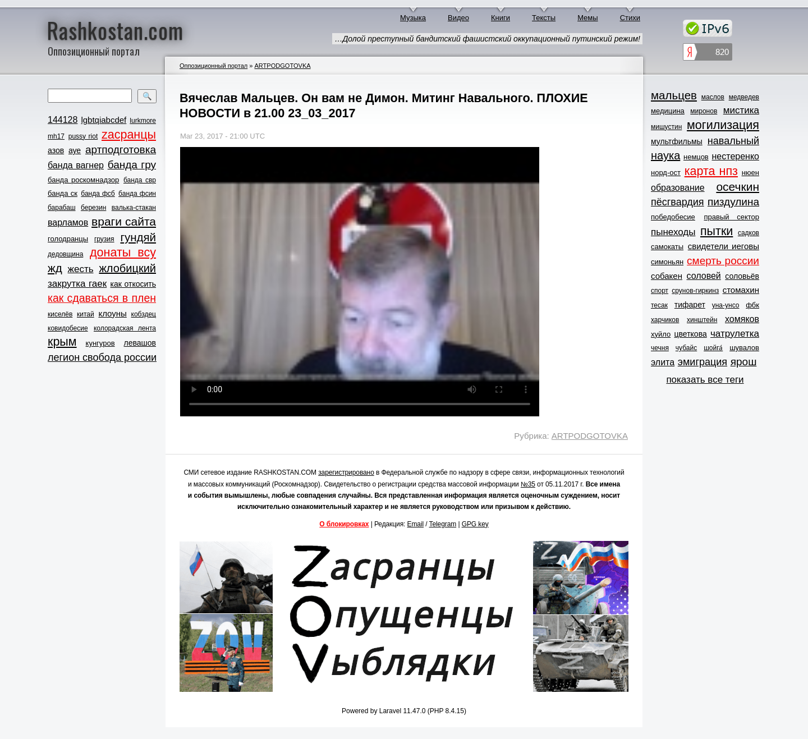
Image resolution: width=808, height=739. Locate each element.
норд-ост (666, 172)
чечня (660, 348)
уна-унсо (726, 305)
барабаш (62, 208)
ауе (74, 150)
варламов (68, 222)
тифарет (689, 304)
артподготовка (120, 149)
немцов (696, 157)
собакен (666, 276)
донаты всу (123, 252)
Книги (500, 17)
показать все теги (704, 379)
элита (662, 362)
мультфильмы (677, 141)
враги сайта (123, 221)
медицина (668, 111)
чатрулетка (734, 333)
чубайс (686, 348)
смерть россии (723, 261)
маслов (712, 97)
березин (93, 208)
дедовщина (65, 254)
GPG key (475, 524)
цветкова (690, 333)
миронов (703, 111)
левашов (140, 342)
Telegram (443, 524)
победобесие (673, 217)
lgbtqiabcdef (103, 120)
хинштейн (702, 320)
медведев (744, 97)
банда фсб (97, 194)
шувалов (744, 347)
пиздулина (733, 202)
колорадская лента (125, 328)
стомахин (741, 290)
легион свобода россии (102, 357)
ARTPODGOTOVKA (282, 65)
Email (415, 524)
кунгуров (100, 343)
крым (62, 341)
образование (678, 187)
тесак (659, 305)
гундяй (138, 237)
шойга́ (713, 348)
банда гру (132, 165)
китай (85, 314)
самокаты (667, 246)
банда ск (62, 193)
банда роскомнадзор (83, 180)
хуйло (661, 334)
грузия (104, 239)
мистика (741, 110)
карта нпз (711, 171)
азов (56, 150)
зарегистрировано (346, 472)
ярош (744, 362)
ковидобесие (68, 328)
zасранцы (129, 134)
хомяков (742, 319)
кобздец (143, 314)
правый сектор (731, 217)
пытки (716, 231)
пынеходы (673, 232)
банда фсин (137, 194)
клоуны (112, 313)
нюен (750, 172)
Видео (458, 17)
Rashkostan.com (115, 29)
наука (665, 155)
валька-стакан (134, 208)
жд (55, 267)
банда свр (139, 180)
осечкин (737, 186)
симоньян (667, 262)
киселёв (60, 314)
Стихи (630, 17)
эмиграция (702, 362)
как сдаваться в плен (102, 298)
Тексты (544, 17)
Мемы (587, 17)
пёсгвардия (677, 202)
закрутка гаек (77, 283)
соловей (703, 276)
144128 (62, 120)
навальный (733, 140)
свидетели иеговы (723, 246)
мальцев (674, 95)
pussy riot (83, 136)
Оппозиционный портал (213, 65)
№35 (528, 484)
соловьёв (742, 276)
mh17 (56, 136)
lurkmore (143, 121)
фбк (752, 305)
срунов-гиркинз (695, 291)
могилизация (723, 125)
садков (748, 233)
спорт (659, 291)
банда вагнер (76, 165)
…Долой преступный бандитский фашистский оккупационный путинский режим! (487, 38)
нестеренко (736, 156)
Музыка (413, 17)
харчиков (665, 320)
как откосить (133, 283)
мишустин (666, 127)
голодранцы (68, 239)
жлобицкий (127, 268)
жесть (81, 269)
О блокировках (344, 524)
